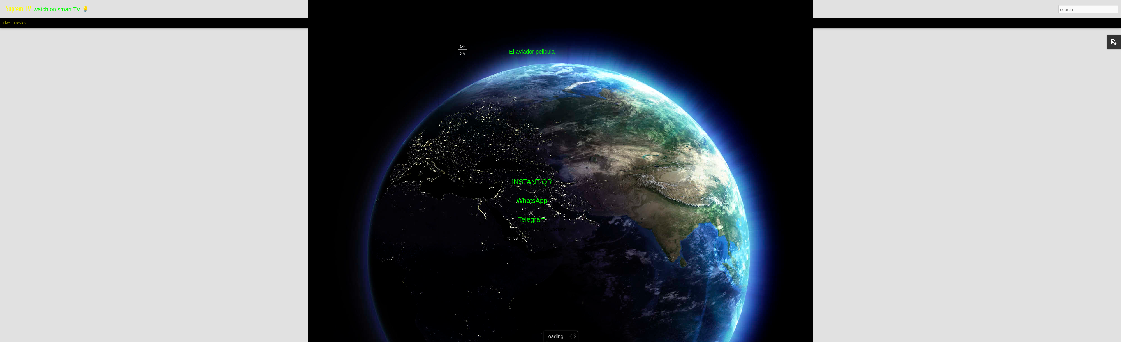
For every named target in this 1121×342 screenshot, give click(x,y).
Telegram (532, 143)
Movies (20, 23)
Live (6, 23)
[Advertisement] (532, 189)
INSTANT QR (532, 105)
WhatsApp (532, 124)
